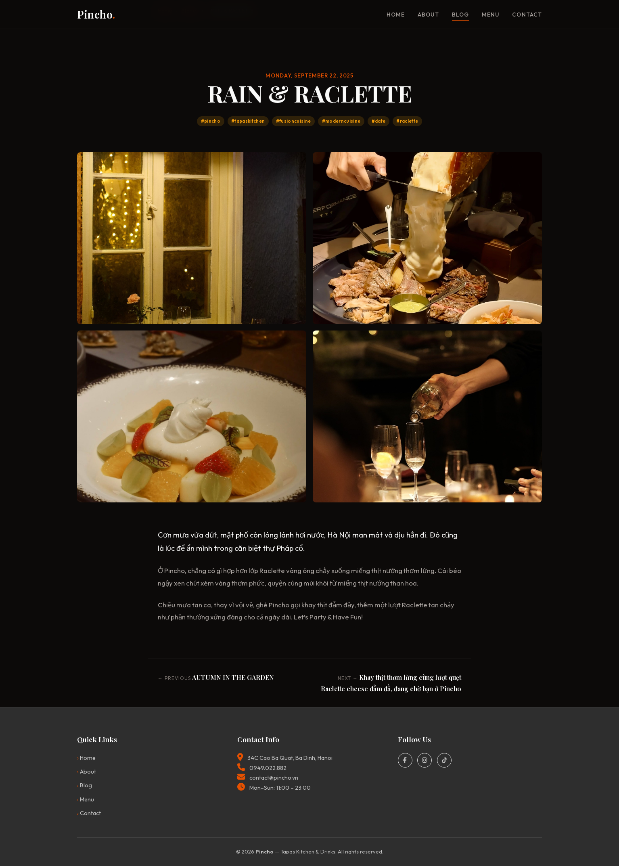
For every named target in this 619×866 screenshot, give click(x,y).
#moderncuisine (341, 121)
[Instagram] (424, 760)
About (428, 14)
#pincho (210, 121)
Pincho (96, 14)
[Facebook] (405, 760)
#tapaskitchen (248, 121)
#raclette (407, 121)
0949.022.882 (267, 768)
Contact (527, 14)
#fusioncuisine (293, 121)
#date (379, 121)
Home (396, 14)
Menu (490, 14)
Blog (460, 14)
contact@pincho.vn (273, 777)
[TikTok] (444, 760)
